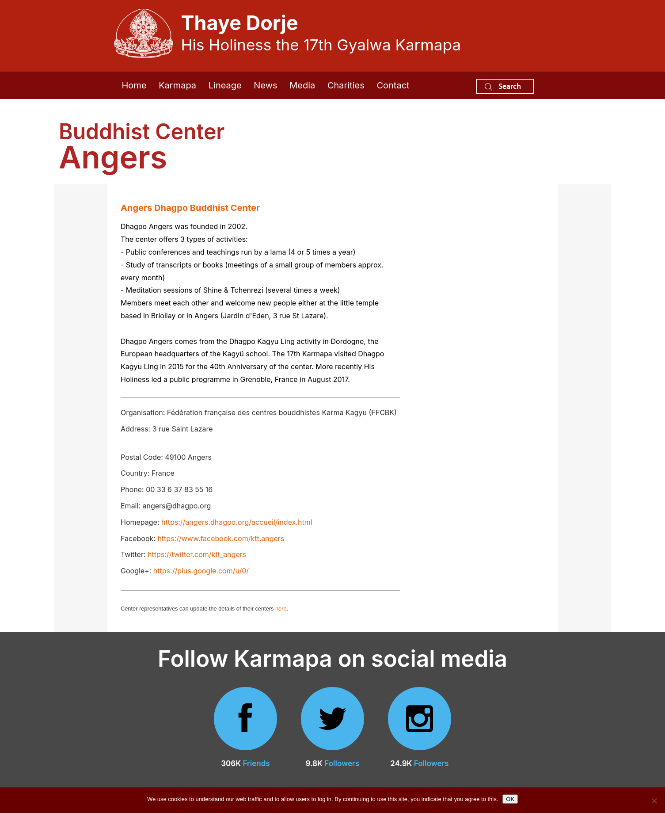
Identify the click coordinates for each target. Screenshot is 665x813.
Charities (346, 85)
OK (510, 799)
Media (302, 85)
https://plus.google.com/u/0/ (201, 570)
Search (503, 86)
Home (134, 85)
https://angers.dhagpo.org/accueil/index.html (236, 522)
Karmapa (177, 85)
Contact (392, 85)
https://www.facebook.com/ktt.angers (220, 538)
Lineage (225, 85)
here (281, 608)
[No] (654, 800)
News (265, 85)
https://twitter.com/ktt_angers (197, 554)
